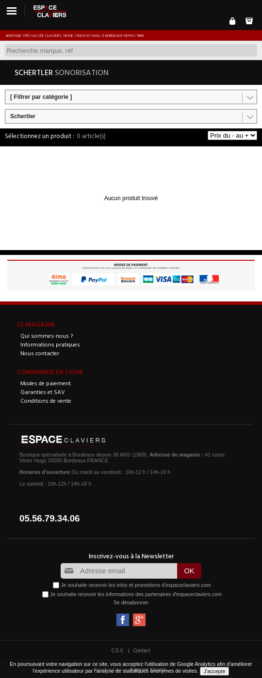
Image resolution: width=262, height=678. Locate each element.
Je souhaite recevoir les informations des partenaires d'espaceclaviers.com (136, 594)
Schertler (22, 116)
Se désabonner (131, 602)
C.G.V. (118, 650)
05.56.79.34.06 (49, 518)
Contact (141, 650)
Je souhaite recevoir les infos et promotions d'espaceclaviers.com (136, 585)
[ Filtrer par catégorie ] (41, 97)
